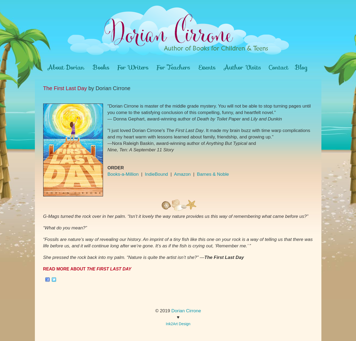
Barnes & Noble (213, 174)
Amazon (182, 174)
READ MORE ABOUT (87, 269)
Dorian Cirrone (186, 310)
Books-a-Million (123, 174)
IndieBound (156, 174)
